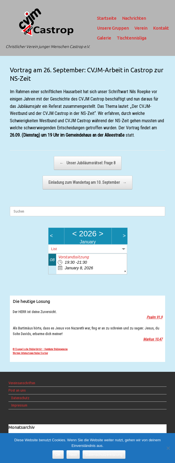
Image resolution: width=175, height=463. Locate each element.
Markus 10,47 (152, 339)
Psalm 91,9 (154, 317)
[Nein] (168, 448)
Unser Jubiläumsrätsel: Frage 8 (88, 163)
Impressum (19, 405)
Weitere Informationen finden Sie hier (30, 353)
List (54, 249)
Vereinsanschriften (21, 383)
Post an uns (17, 390)
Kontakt (161, 28)
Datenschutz (20, 398)
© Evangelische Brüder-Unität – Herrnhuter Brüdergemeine (40, 349)
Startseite (106, 18)
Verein (140, 28)
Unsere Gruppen (113, 28)
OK (58, 455)
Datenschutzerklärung (103, 455)
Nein (73, 455)
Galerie (104, 38)
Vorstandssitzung (73, 257)
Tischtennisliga (131, 38)
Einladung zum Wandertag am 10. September (87, 182)
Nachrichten (134, 18)
